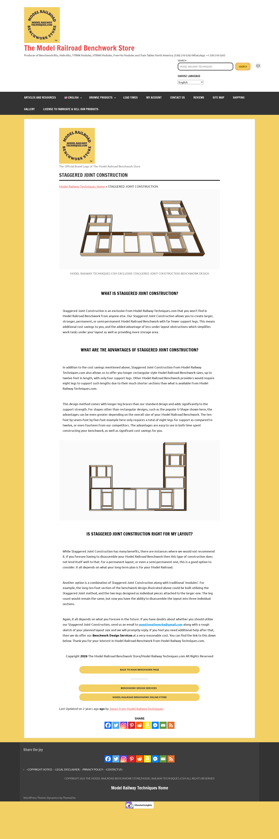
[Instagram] (123, 725)
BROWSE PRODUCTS (102, 97)
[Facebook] (108, 725)
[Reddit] (139, 725)
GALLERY (29, 109)
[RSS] (171, 725)
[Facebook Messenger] (155, 725)
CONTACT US (177, 97)
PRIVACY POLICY (93, 769)
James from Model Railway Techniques (136, 708)
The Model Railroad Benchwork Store (79, 48)
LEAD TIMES (130, 97)
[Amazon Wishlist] (147, 725)
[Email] (163, 725)
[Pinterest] (131, 725)
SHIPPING (239, 97)
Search (182, 60)
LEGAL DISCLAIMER (67, 769)
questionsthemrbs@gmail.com (161, 624)
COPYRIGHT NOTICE (40, 769)
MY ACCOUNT (154, 97)
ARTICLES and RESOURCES (40, 97)
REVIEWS (198, 97)
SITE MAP (218, 97)
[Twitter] (115, 725)
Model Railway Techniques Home (82, 186)
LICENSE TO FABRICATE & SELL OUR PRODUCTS (70, 109)
